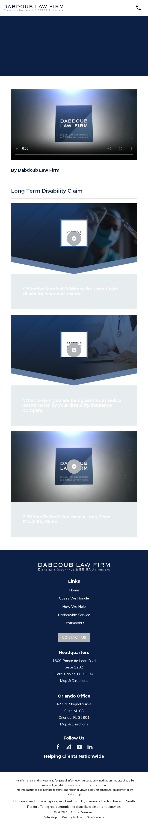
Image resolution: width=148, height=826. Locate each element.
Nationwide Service (74, 614)
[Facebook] (57, 746)
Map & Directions (74, 680)
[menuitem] (50, 817)
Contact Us (74, 637)
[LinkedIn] (89, 746)
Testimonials (74, 622)
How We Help (74, 606)
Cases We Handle (74, 598)
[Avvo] (68, 746)
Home (74, 590)
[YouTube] (79, 746)
